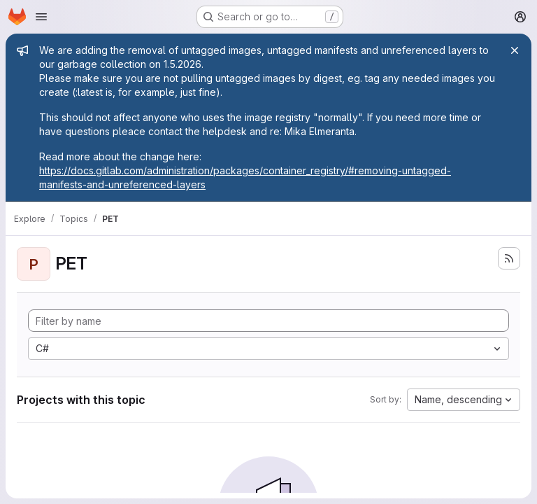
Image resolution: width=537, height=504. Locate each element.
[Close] (514, 50)
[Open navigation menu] (41, 17)
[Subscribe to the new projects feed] (509, 258)
